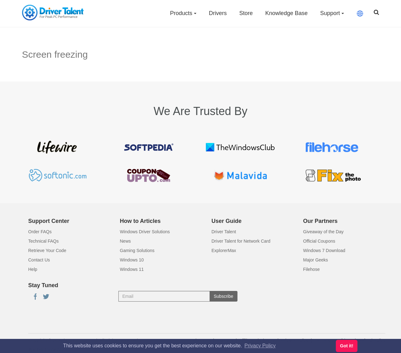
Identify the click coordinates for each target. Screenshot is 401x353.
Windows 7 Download (324, 250)
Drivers (218, 13)
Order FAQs (40, 231)
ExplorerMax (223, 250)
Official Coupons (319, 241)
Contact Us (39, 259)
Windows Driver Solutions (145, 231)
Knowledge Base (286, 13)
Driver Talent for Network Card (240, 241)
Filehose (311, 269)
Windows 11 (132, 269)
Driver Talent (223, 231)
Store (246, 13)
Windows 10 (132, 259)
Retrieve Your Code (47, 250)
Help (32, 269)
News (125, 241)
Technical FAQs (43, 241)
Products (183, 13)
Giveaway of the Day (323, 231)
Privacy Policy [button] (260, 345)
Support (332, 13)
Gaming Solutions (137, 250)
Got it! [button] (346, 345)
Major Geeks (315, 259)
